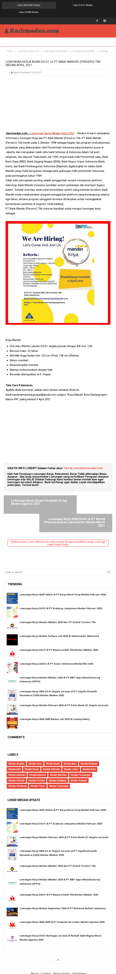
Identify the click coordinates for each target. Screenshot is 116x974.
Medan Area (35, 740)
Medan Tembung (17, 763)
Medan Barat (52, 740)
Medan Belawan (89, 740)
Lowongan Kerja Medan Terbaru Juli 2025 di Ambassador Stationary (59, 612)
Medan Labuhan (17, 751)
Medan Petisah (16, 757)
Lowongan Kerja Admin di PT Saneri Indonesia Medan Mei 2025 (56, 640)
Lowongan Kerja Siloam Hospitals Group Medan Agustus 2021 (27, 497)
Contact (46, 950)
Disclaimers (80, 950)
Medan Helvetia (51, 746)
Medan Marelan (58, 751)
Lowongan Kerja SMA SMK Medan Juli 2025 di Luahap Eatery (55, 696)
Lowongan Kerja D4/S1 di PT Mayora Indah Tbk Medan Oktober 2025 (59, 626)
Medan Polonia (36, 757)
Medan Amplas (16, 740)
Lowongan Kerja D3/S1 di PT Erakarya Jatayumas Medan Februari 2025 (61, 585)
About (34, 950)
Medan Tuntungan (58, 763)
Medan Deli (14, 746)
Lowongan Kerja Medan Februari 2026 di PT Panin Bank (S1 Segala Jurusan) (64, 682)
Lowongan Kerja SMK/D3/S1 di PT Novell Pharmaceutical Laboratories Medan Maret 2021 (84, 498)
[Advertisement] (58, 98)
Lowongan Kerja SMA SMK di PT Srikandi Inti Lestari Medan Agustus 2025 (62, 898)
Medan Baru (70, 740)
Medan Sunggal (79, 757)
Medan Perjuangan (80, 751)
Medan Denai (32, 746)
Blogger (98, 955)
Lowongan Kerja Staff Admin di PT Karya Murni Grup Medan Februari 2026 (63, 571)
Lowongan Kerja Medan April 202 (52, 126)
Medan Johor (71, 746)
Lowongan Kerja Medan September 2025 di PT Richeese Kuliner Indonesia (63, 885)
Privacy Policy (61, 950)
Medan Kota (89, 746)
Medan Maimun (37, 751)
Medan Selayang (57, 757)
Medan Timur (38, 763)
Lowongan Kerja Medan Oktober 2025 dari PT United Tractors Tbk (58, 599)
